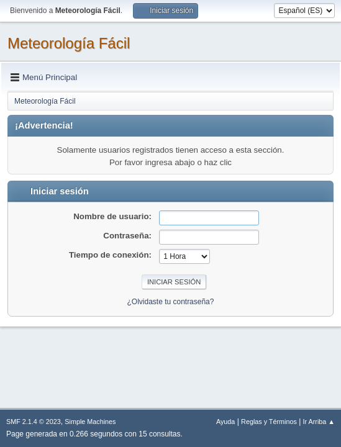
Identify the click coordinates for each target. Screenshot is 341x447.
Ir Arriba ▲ (319, 421)
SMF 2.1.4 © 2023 (33, 421)
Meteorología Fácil (68, 43)
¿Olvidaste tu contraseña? (170, 301)
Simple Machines (90, 421)
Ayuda (225, 421)
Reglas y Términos (269, 421)
